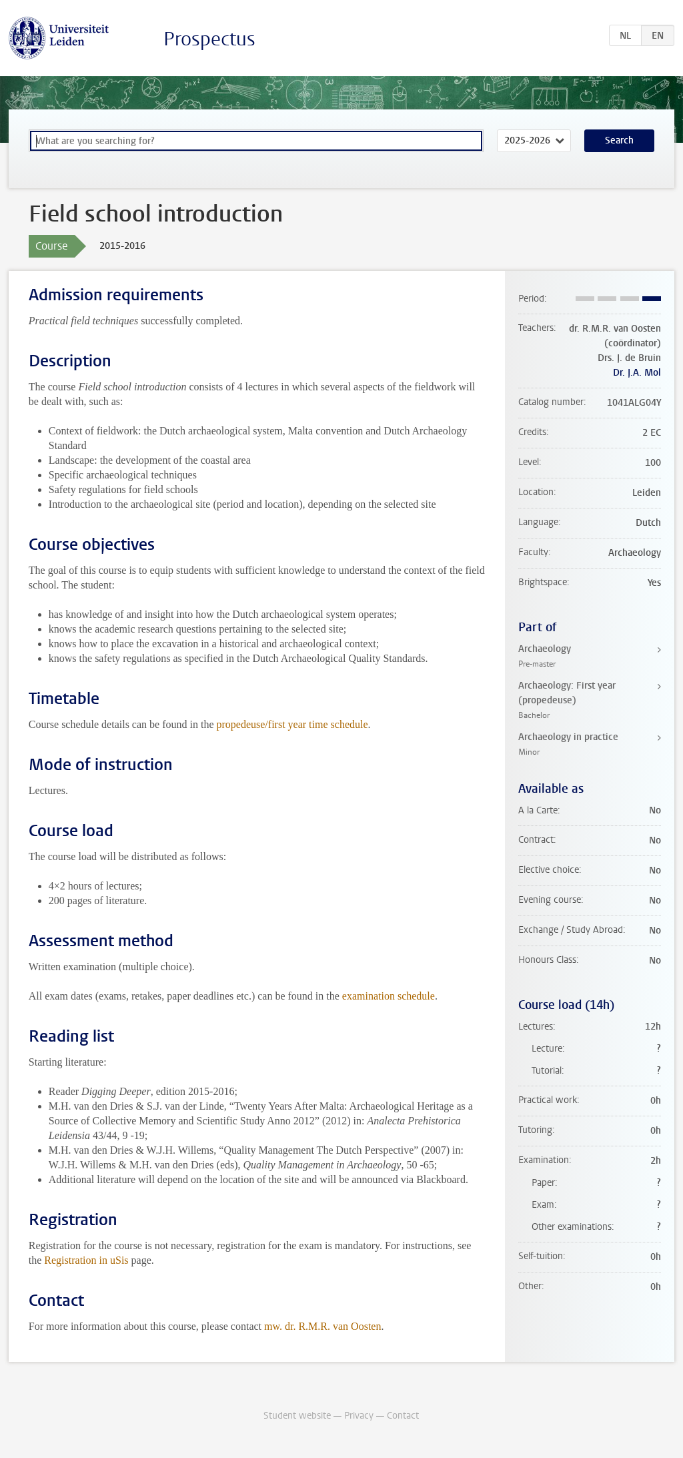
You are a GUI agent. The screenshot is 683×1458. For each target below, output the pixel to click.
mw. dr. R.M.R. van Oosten (322, 1326)
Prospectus (209, 39)
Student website (297, 1415)
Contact (403, 1415)
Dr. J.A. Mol (637, 372)
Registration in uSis (86, 1260)
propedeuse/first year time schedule (292, 724)
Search (619, 140)
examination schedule (388, 996)
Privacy (359, 1415)
